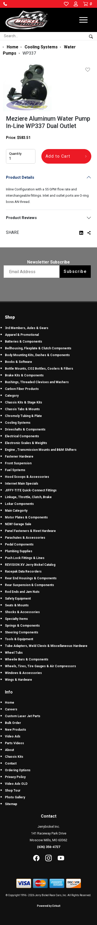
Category (12, 395)
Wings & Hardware (18, 680)
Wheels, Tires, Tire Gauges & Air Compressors (40, 666)
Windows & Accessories (23, 673)
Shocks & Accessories (22, 612)
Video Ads (12, 736)
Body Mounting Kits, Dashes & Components (37, 355)
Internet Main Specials (21, 483)
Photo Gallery (15, 797)
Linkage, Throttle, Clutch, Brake (28, 497)
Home (9, 702)
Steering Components (21, 632)
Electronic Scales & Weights (26, 443)
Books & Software (18, 362)
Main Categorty (16, 510)
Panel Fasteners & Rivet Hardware (30, 531)
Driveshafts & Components (25, 429)
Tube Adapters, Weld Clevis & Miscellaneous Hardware (46, 646)
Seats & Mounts (17, 605)
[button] (5, 4)
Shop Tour (12, 790)
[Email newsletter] (33, 271)
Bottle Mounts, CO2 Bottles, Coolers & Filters (39, 368)
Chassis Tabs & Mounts (22, 409)
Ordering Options (18, 770)
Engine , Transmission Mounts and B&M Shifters (41, 450)
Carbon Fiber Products (22, 389)
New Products (15, 729)
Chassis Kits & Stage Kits (23, 402)
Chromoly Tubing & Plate (23, 416)
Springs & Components (22, 625)
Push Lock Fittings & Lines (24, 558)
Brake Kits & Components (24, 375)
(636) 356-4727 (48, 847)
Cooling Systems (18, 423)
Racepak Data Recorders (23, 571)
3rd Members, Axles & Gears (26, 328)
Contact (11, 763)
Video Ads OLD (16, 784)
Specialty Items (16, 619)
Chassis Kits (14, 757)
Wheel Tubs (14, 652)
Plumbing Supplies (18, 551)
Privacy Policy (15, 777)
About (9, 750)
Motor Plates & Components (26, 517)
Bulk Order (13, 723)
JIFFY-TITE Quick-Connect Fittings (31, 490)
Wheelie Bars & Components (26, 659)
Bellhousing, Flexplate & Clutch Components (38, 348)
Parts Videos (14, 743)
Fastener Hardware (19, 456)
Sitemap (11, 804)
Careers (11, 709)
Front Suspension (18, 463)
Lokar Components (19, 504)
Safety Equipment (18, 598)
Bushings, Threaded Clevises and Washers (37, 382)
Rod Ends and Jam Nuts (22, 592)
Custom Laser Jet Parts (22, 716)
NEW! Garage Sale (18, 524)
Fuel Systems (15, 470)
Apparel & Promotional (22, 335)
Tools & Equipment (19, 639)
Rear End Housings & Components (31, 578)
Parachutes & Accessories (25, 537)
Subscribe (75, 271)
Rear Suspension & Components (29, 585)
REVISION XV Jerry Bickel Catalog (30, 565)
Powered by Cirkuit (48, 905)
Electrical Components (22, 436)
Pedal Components (19, 544)
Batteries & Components (23, 341)
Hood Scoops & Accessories (27, 477)
